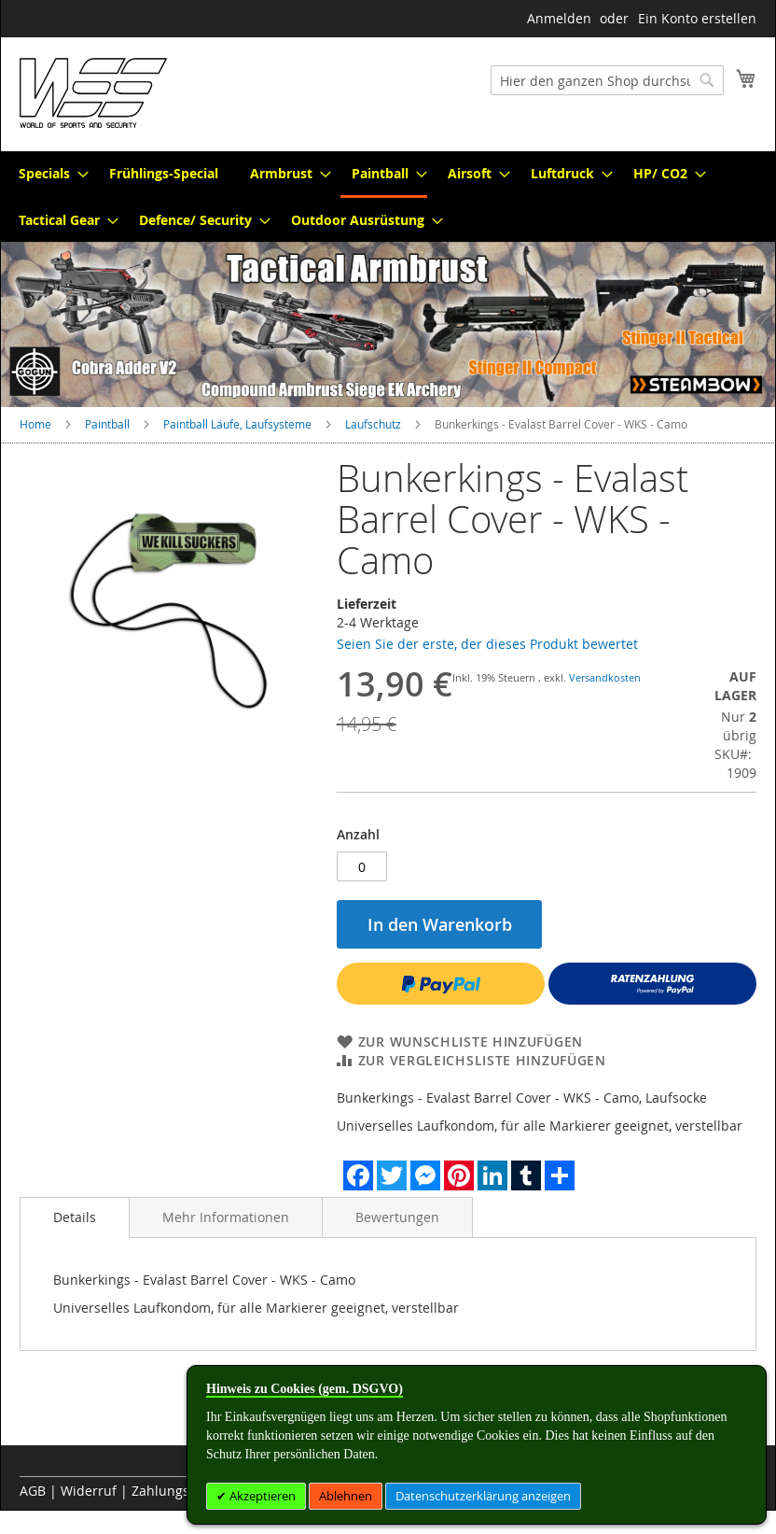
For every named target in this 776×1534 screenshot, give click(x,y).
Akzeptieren (261, 1495)
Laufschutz (373, 423)
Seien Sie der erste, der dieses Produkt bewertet (487, 644)
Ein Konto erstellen (697, 18)
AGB (33, 1490)
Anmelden (559, 18)
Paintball (107, 423)
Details (74, 1217)
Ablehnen (345, 1495)
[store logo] (93, 93)
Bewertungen (397, 1217)
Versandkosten (605, 677)
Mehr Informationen (225, 1217)
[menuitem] (48, 173)
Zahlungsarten (177, 1490)
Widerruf (89, 1490)
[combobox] (607, 80)
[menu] (388, 196)
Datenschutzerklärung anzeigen (483, 1495)
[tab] (75, 1217)
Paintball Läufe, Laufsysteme (237, 423)
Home (35, 423)
